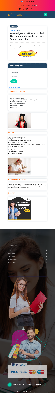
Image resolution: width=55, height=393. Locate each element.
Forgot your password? (14, 87)
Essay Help (14, 26)
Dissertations (11, 267)
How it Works (11, 270)
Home (9, 264)
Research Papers (12, 273)
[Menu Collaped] (45, 14)
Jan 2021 (13, 30)
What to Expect (12, 276)
